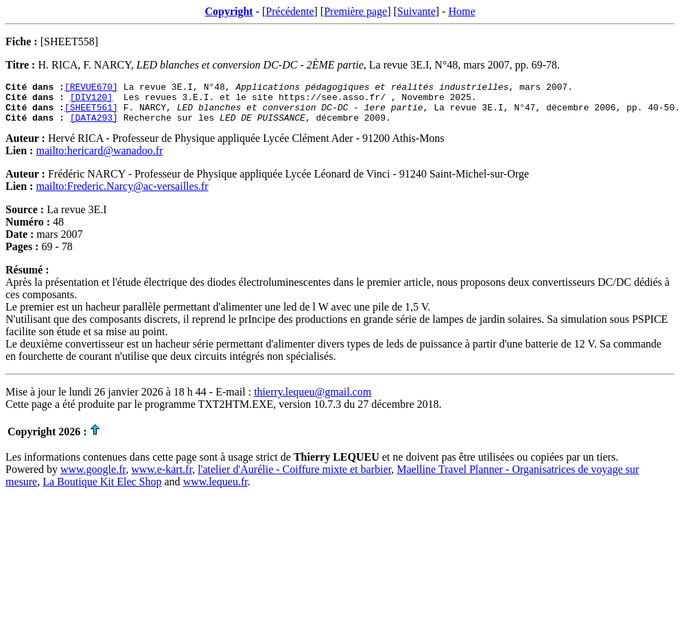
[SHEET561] (91, 113)
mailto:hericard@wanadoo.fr (99, 159)
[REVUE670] (91, 88)
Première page (355, 11)
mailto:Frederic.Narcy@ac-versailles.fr (122, 194)
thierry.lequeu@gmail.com (312, 400)
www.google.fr (93, 477)
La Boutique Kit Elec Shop (102, 490)
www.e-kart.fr (161, 477)
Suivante (416, 11)
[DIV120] (91, 101)
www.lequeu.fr (215, 490)
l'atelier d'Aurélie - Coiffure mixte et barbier (294, 477)
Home (461, 11)
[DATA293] (94, 125)
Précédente (290, 11)
